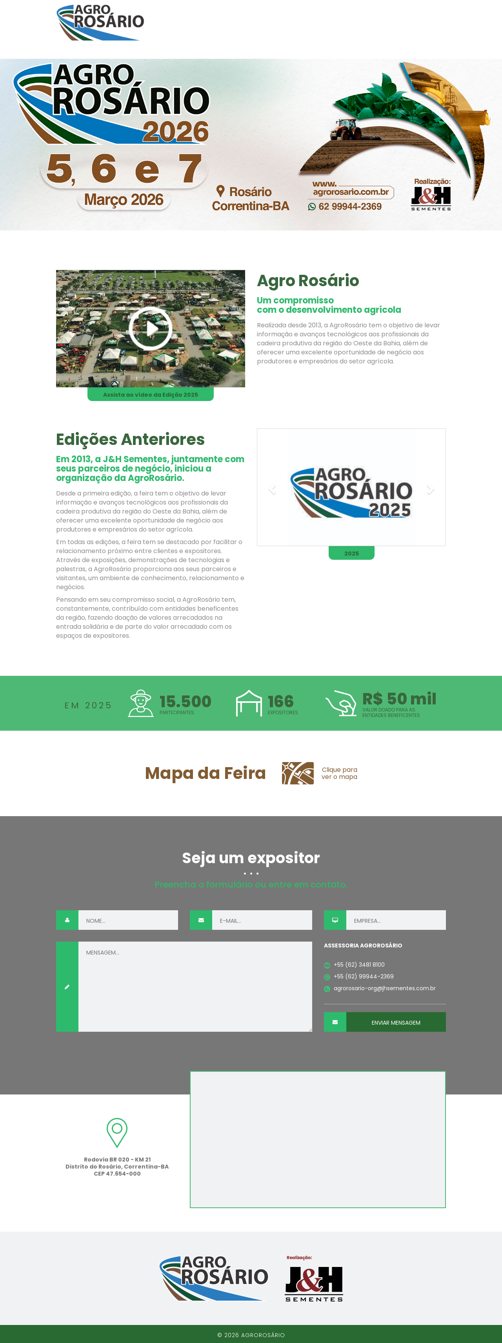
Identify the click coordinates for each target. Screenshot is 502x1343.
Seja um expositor (364, 22)
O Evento (240, 22)
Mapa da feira (293, 22)
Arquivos (427, 22)
